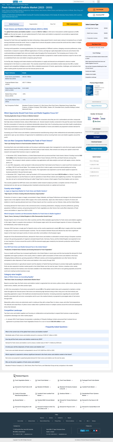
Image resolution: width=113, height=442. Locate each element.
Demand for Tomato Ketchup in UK (68, 401)
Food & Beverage (98, 89)
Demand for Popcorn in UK (68, 406)
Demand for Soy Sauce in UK (90, 401)
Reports (69, 417)
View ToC (52, 24)
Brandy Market (20, 400)
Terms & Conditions (70, 421)
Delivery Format (31, 421)
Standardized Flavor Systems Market (90, 394)
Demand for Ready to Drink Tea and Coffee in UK (46, 407)
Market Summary (14, 24)
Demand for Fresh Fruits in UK (23, 388)
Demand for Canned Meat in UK (91, 407)
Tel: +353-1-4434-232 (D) (51, 434)
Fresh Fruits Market (43, 380)
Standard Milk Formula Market (45, 401)
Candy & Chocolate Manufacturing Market (22, 394)
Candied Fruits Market (89, 387)
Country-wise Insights (91, 71)
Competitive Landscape (91, 77)
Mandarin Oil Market (44, 387)
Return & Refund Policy (45, 421)
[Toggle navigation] (98, 1)
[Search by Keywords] (84, 1)
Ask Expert (97, 137)
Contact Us (60, 417)
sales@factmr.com (28, 434)
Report (8, 4)
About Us (42, 417)
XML (88, 421)
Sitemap (94, 421)
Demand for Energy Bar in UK (23, 407)
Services (51, 417)
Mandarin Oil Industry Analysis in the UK (68, 388)
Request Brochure (97, 106)
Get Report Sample (96, 148)
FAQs (80, 421)
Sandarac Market (65, 393)
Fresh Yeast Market (66, 380)
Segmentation (33, 24)
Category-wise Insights (91, 74)
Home (3, 4)
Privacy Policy (58, 421)
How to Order (20, 421)
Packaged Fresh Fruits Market (90, 381)
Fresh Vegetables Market (23, 380)
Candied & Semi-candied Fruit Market (45, 394)
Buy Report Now (96, 44)
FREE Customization (72, 24)
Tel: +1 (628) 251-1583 (18, 434)
